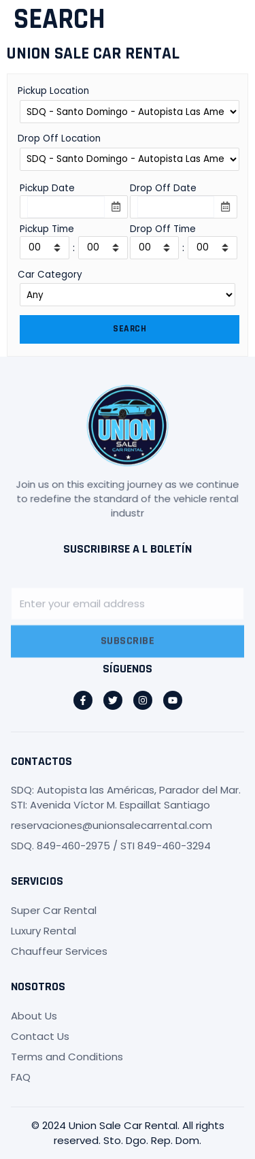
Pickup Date (47, 188)
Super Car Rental (54, 910)
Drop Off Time (163, 229)
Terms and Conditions (67, 1056)
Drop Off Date (163, 188)
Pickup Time (47, 229)
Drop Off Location (59, 138)
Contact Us (40, 1036)
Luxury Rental (43, 931)
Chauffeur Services (59, 951)
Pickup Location (53, 90)
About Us (34, 1016)
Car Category (50, 274)
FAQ (21, 1077)
